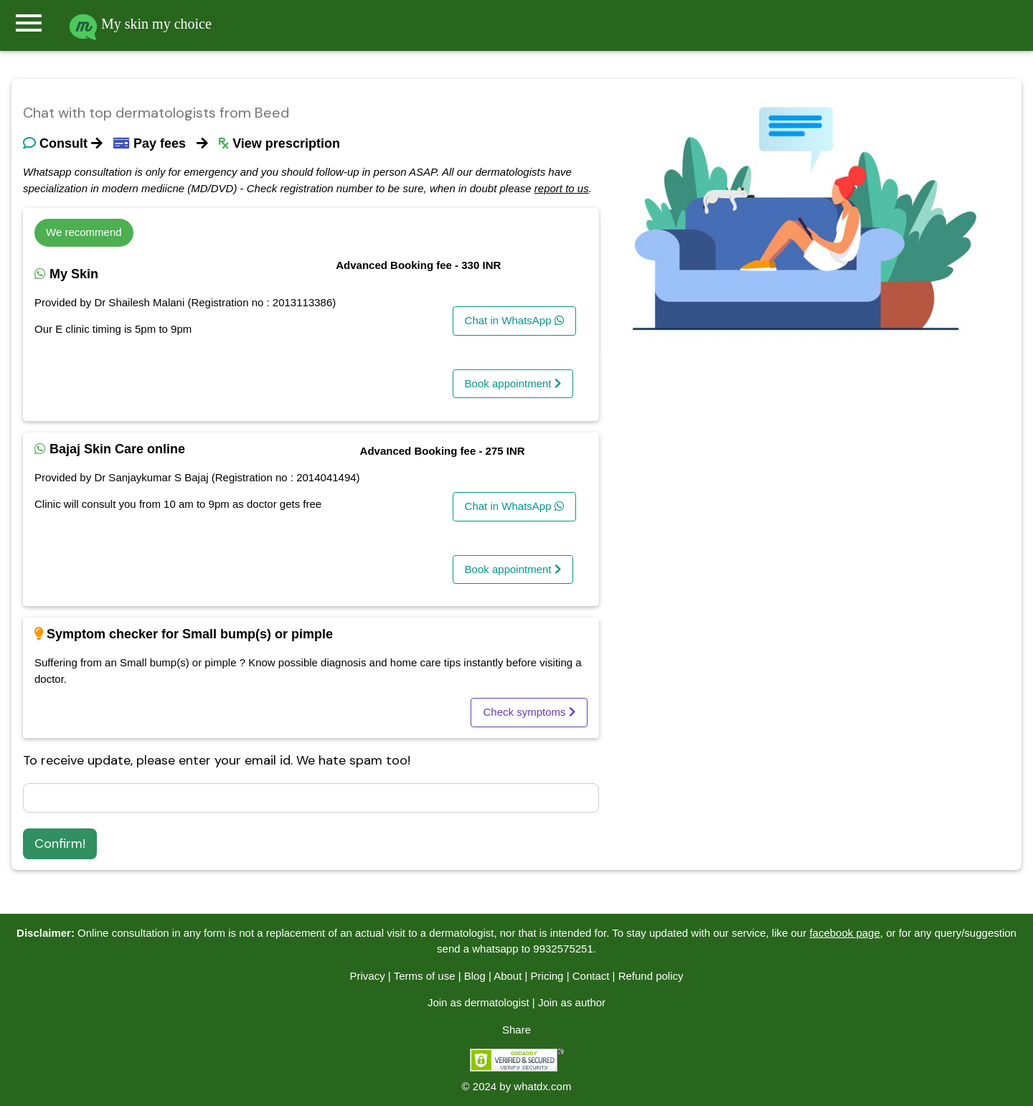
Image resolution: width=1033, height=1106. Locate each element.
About (508, 976)
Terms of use (425, 976)
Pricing (547, 976)
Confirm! (59, 843)
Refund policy (651, 976)
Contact (591, 976)
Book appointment (513, 383)
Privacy (367, 976)
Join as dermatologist (478, 1002)
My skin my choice (140, 24)
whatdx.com (542, 1086)
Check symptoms (529, 712)
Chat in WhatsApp (514, 320)
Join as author (571, 1002)
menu (28, 23)
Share (516, 1030)
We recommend (84, 232)
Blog (475, 976)
